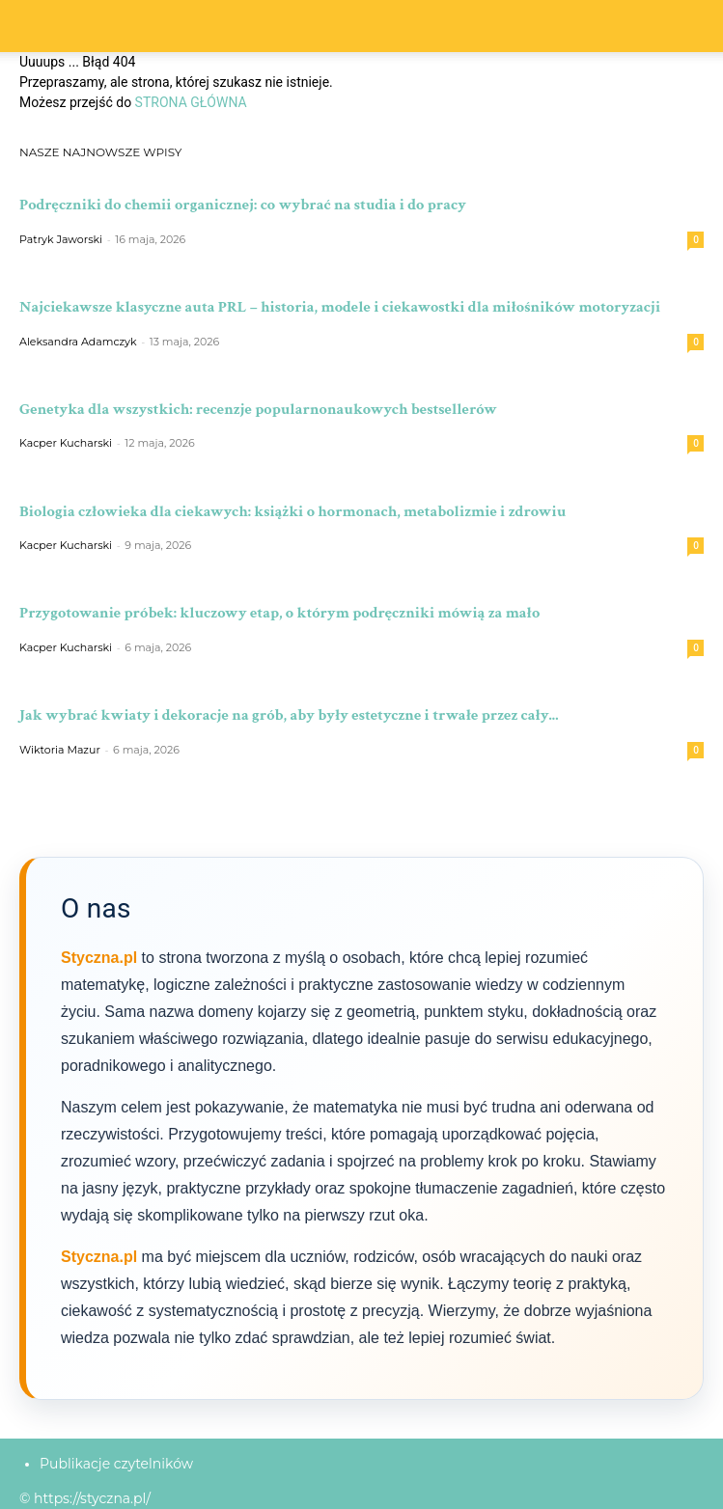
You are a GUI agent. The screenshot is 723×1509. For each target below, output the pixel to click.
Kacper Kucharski (65, 443)
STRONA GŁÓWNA (191, 102)
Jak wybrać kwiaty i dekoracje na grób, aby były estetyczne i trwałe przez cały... (288, 715)
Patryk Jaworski (60, 239)
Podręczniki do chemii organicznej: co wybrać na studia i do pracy (242, 204)
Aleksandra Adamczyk (78, 341)
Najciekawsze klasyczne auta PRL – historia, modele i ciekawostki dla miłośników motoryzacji (339, 306)
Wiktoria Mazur (59, 749)
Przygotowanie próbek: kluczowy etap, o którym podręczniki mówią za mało (279, 612)
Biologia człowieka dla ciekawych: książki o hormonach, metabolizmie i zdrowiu (292, 511)
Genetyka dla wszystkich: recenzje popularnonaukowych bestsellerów (258, 409)
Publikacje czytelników (116, 1463)
